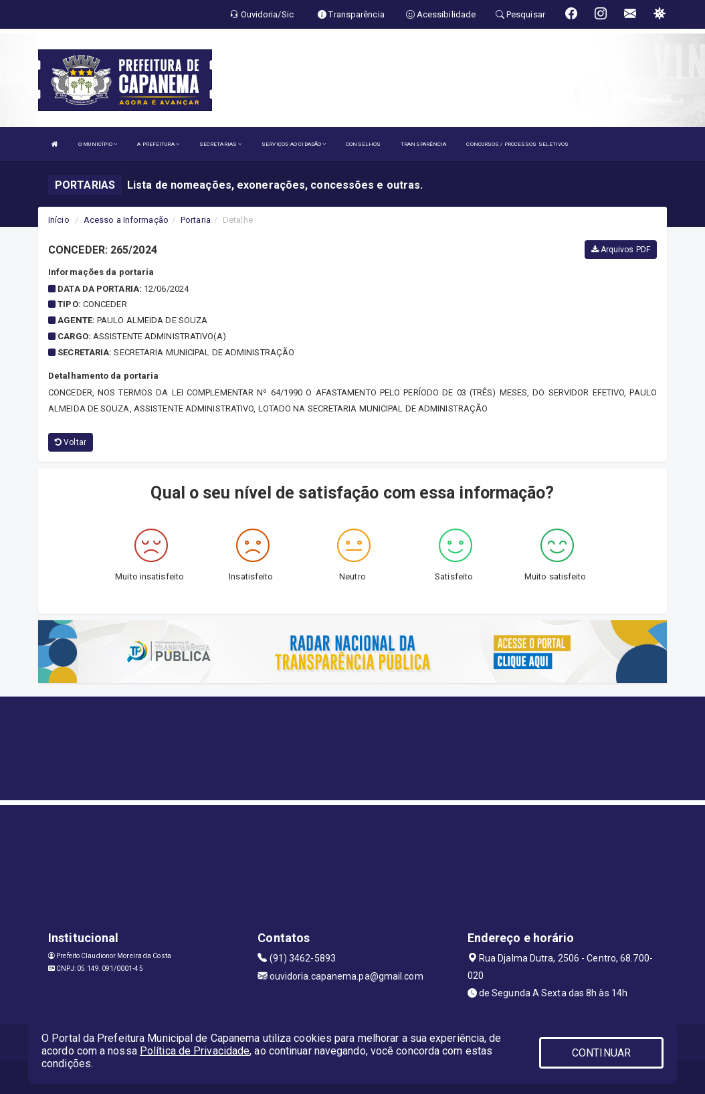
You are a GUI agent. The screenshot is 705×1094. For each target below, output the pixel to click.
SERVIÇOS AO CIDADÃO (294, 144)
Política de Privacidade (194, 1050)
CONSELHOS (363, 144)
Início (59, 220)
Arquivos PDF (620, 249)
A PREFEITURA (158, 144)
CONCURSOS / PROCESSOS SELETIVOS (517, 144)
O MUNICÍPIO (97, 144)
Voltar (70, 442)
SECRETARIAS (220, 144)
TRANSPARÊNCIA (423, 144)
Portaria (196, 220)
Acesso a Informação (126, 220)
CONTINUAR (601, 1052)
